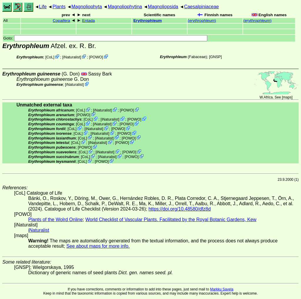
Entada (88, 20)
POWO (96, 57)
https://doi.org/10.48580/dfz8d (179, 208)
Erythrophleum (147, 20)
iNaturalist (71, 57)
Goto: (105, 38)
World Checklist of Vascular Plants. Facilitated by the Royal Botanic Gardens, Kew (170, 219)
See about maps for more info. (98, 246)
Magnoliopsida (163, 6)
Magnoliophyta (86, 6)
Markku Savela (221, 289)
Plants (58, 6)
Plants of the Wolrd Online (55, 219)
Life (43, 6)
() (202, 20)
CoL (49, 57)
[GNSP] (215, 57)
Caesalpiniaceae (201, 6)
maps (287, 97)
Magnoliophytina (125, 6)
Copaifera (61, 20)
